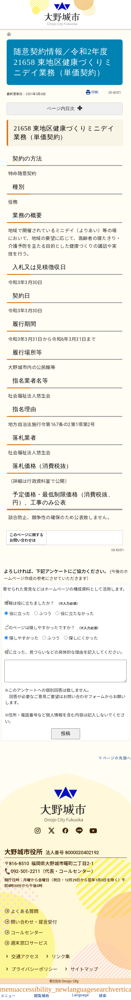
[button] (8, 991)
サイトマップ (84, 969)
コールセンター (27, 932)
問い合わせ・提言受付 (34, 922)
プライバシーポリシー (34, 969)
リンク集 (60, 956)
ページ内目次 (64, 108)
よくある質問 (24, 911)
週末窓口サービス (29, 943)
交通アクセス (25, 956)
